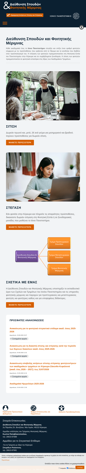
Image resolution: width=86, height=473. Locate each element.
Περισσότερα (5, 460)
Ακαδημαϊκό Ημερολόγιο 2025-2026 (27, 384)
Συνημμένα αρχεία (19, 339)
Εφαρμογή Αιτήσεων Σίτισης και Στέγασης (26, 15)
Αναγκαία (63, 468)
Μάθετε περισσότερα (20, 142)
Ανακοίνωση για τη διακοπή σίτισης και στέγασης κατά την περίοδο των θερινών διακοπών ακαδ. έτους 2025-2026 (43, 347)
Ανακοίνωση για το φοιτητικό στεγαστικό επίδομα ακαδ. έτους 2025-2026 (43, 330)
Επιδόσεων (72, 468)
